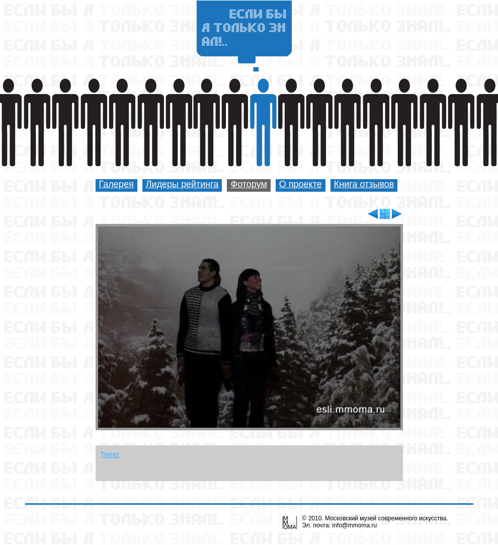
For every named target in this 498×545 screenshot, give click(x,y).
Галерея (116, 184)
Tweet (110, 454)
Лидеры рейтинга (182, 184)
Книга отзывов (364, 184)
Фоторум (248, 184)
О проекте (300, 184)
